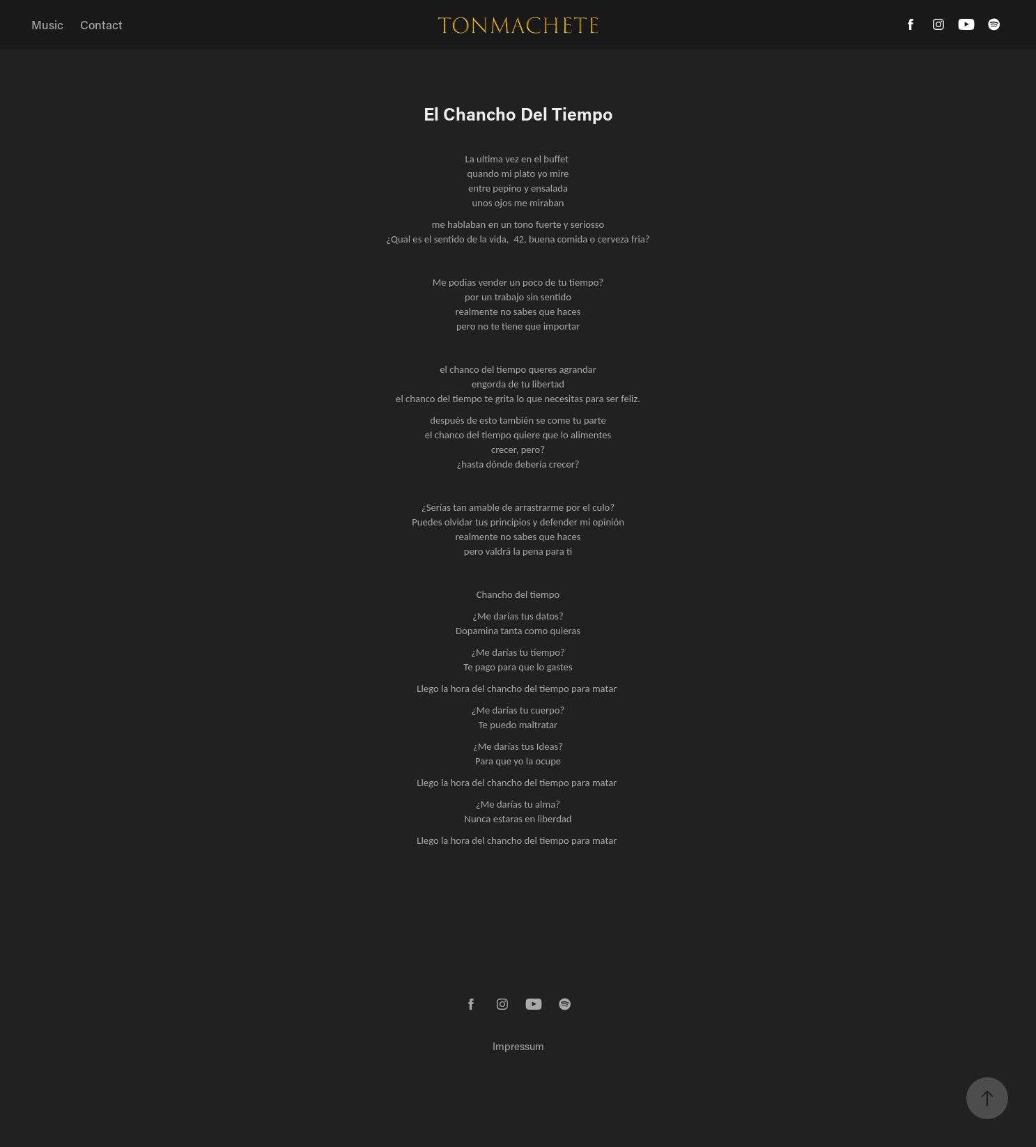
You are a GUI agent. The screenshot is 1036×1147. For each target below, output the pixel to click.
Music (47, 24)
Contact (101, 24)
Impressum (518, 1046)
